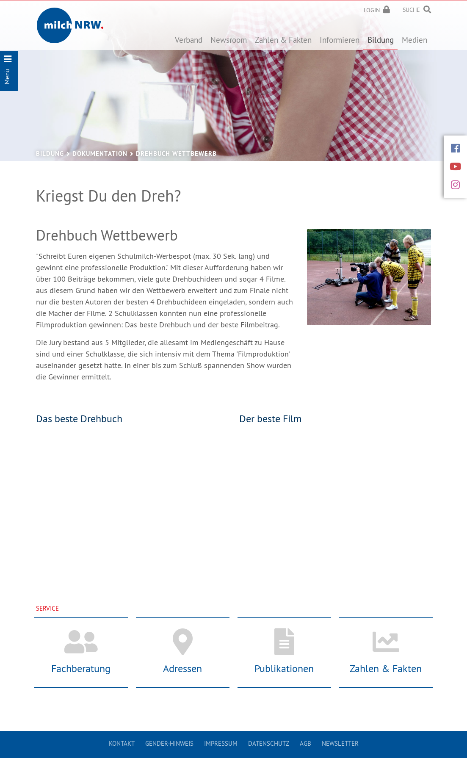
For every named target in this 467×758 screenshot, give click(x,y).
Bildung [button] (381, 40)
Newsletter (340, 743)
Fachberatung (81, 668)
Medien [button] (414, 40)
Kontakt (122, 743)
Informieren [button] (339, 40)
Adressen (182, 668)
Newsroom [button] (228, 40)
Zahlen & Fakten (386, 668)
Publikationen (284, 668)
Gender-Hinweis (169, 743)
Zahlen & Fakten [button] (283, 40)
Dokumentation (99, 153)
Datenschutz (268, 743)
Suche (411, 10)
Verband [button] (188, 40)
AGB (305, 743)
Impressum (221, 743)
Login (372, 10)
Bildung (50, 153)
